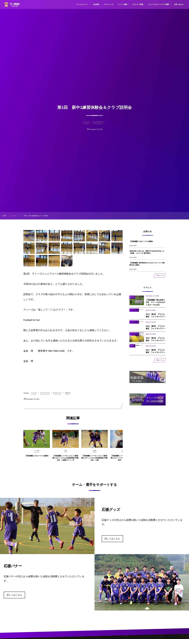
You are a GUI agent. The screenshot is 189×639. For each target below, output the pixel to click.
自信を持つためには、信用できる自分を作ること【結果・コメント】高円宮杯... (146, 252)
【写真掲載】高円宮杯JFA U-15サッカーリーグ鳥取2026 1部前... (147, 264)
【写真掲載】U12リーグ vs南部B (36, 458)
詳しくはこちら (112, 538)
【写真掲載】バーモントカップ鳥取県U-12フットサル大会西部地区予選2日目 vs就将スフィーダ (65, 460)
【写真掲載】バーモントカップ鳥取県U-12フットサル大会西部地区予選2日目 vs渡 (94, 460)
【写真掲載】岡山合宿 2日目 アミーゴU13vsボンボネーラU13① (155, 304)
